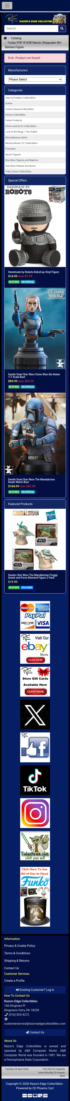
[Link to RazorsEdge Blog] (35, 780)
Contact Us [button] (35, 1032)
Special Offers (17, 180)
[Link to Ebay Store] (35, 649)
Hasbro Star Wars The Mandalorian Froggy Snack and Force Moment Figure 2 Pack (33, 576)
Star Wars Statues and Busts (20, 165)
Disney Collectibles (15, 114)
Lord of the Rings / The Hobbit (21, 131)
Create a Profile (14, 980)
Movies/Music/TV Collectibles (21, 143)
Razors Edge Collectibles (46, 1084)
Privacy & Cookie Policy (19, 946)
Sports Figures (13, 154)
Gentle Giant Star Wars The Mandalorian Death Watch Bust (31, 480)
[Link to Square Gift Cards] (35, 682)
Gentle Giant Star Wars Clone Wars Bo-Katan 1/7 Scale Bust (34, 375)
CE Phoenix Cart (43, 1088)
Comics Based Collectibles (19, 109)
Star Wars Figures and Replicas (21, 160)
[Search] (31, 28)
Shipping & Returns (16, 960)
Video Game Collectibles (18, 171)
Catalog (16, 38)
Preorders (10, 148)
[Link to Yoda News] (35, 846)
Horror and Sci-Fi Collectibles (20, 126)
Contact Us (11, 968)
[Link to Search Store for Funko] (35, 897)
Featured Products (20, 504)
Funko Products (13, 120)
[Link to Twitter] (35, 714)
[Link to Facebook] (35, 747)
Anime (8, 103)
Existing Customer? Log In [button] (35, 990)
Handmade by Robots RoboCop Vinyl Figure (33, 272)
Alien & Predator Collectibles (20, 97)
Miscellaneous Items (16, 137)
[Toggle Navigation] (7, 5)
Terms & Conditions (17, 953)
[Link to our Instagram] (35, 813)
